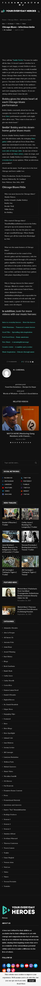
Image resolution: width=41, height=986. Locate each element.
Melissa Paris (9, 762)
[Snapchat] (28, 3)
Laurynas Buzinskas (11, 757)
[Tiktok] (23, 5)
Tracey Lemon (9, 848)
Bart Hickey (8, 656)
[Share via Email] (32, 362)
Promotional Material (12, 800)
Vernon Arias (9, 862)
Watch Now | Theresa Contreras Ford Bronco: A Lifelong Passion (27, 609)
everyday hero (7, 160)
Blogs (6, 661)
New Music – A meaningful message (15, 342)
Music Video (8, 771)
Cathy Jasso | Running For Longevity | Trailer (29, 525)
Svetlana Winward (10, 838)
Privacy (5, 918)
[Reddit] (38, 3)
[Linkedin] (15, 3)
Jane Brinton (8, 743)
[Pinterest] (11, 3)
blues (8, 116)
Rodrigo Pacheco (10, 814)
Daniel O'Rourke (10, 695)
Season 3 (7, 829)
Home (4, 20)
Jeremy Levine (9, 747)
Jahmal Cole (8, 738)
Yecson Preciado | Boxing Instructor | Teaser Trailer (29, 547)
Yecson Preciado (10, 881)
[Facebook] (2, 3)
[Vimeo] (35, 3)
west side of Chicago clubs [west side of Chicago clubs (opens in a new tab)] (12, 151)
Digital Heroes (9, 700)
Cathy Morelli (9, 680)
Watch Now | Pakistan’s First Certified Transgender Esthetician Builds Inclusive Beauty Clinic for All (27, 593)
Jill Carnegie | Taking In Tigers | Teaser (29, 572)
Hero (5, 723)
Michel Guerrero (10, 767)
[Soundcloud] (25, 3)
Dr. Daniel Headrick (11, 704)
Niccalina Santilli (10, 776)
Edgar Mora (8, 709)
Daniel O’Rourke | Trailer (9, 524)
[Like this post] (23, 362)
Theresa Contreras (11, 843)
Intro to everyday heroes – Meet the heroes (18, 322)
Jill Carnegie (8, 752)
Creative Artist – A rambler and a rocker (17, 347)
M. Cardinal (7, 30)
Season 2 (7, 824)
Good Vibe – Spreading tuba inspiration (17, 332)
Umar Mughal (9, 858)
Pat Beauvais (8, 786)
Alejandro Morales (11, 628)
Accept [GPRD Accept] (31, 981)
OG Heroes (8, 781)
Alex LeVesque (9, 633)
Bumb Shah (8, 671)
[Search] (39, 11)
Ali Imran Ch (8, 637)
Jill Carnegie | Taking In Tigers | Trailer (9, 572)
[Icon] (10, 514)
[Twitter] (5, 3)
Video (6, 872)
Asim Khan (8, 647)
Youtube (7, 886)
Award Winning (9, 652)
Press (6, 795)
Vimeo (6, 877)
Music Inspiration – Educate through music (18, 352)
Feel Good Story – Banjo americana (15, 337)
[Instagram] (8, 3)
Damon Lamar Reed (11, 690)
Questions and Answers (12, 805)
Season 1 (7, 819)
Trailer (6, 853)
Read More (21, 983)
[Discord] (19, 5)
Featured (7, 719)
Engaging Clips (9, 714)
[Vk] (21, 3)
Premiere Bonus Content (13, 791)
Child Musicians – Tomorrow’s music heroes (18, 327)
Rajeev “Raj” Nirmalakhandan (15, 810)
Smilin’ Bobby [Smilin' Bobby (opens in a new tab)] (18, 60)
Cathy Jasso (8, 676)
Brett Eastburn (9, 666)
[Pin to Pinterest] (30, 362)
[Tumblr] (30, 484)
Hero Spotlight (9, 733)
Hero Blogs (8, 728)
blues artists (18, 154)
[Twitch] (31, 3)
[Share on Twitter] (28, 362)
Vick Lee (7, 867)
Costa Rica (8, 685)
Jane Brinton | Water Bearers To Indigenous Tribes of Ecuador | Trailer (10, 548)
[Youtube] (18, 3)
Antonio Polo (9, 642)
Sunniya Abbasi (9, 834)
